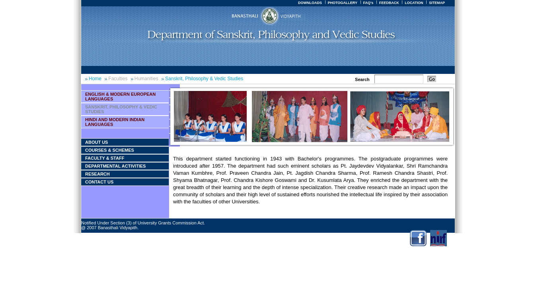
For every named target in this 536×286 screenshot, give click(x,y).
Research (97, 174)
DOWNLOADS (310, 3)
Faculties (117, 78)
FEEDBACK (389, 3)
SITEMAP (437, 3)
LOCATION (414, 3)
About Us (96, 142)
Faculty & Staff (104, 158)
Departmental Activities (115, 166)
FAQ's (368, 3)
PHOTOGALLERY (342, 3)
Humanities (146, 78)
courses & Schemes (109, 150)
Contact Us (99, 182)
